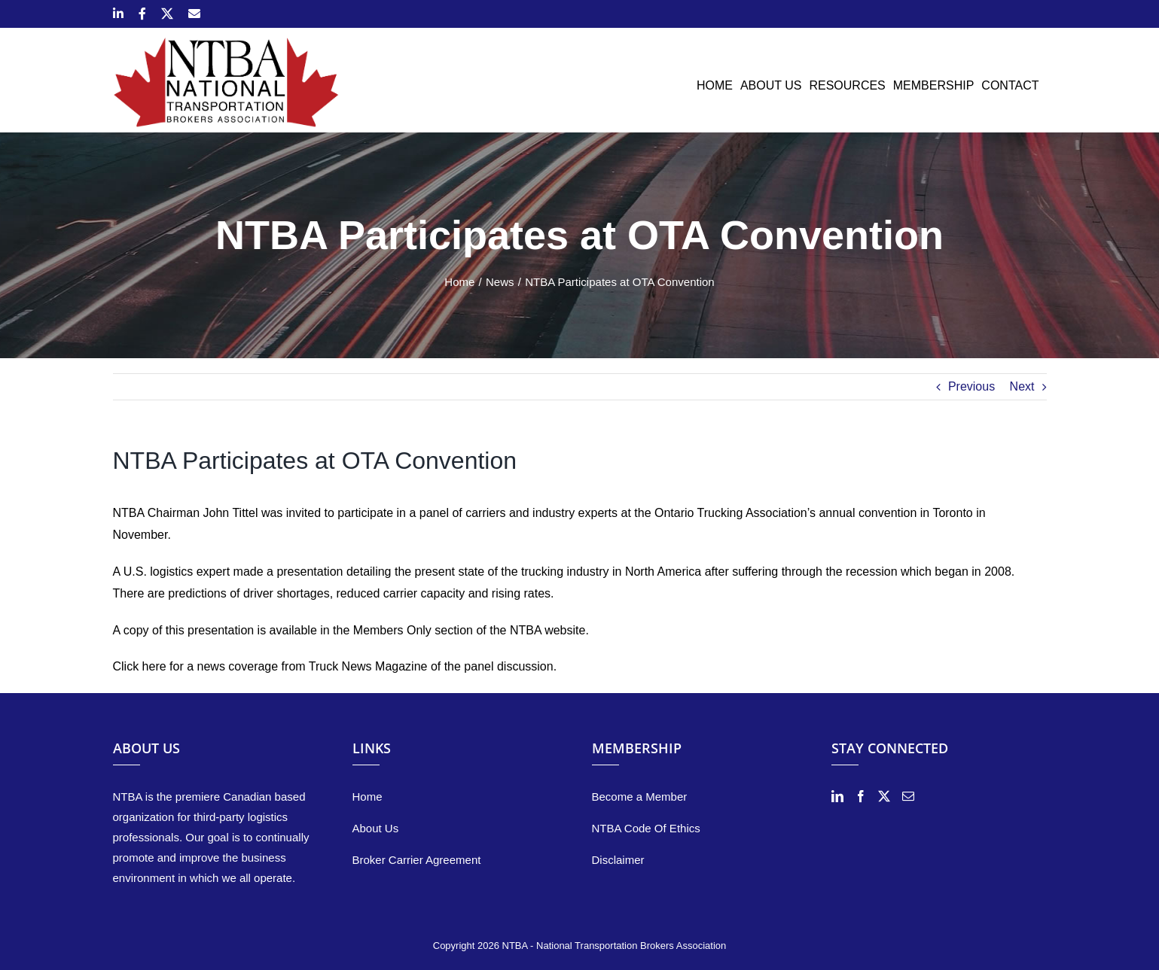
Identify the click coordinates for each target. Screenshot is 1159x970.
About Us (375, 828)
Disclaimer (618, 859)
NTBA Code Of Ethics (646, 828)
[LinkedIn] (837, 796)
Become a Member (640, 796)
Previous (971, 386)
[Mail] (908, 796)
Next (1022, 386)
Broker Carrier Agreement (416, 859)
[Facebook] (861, 796)
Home (367, 796)
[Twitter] (884, 796)
